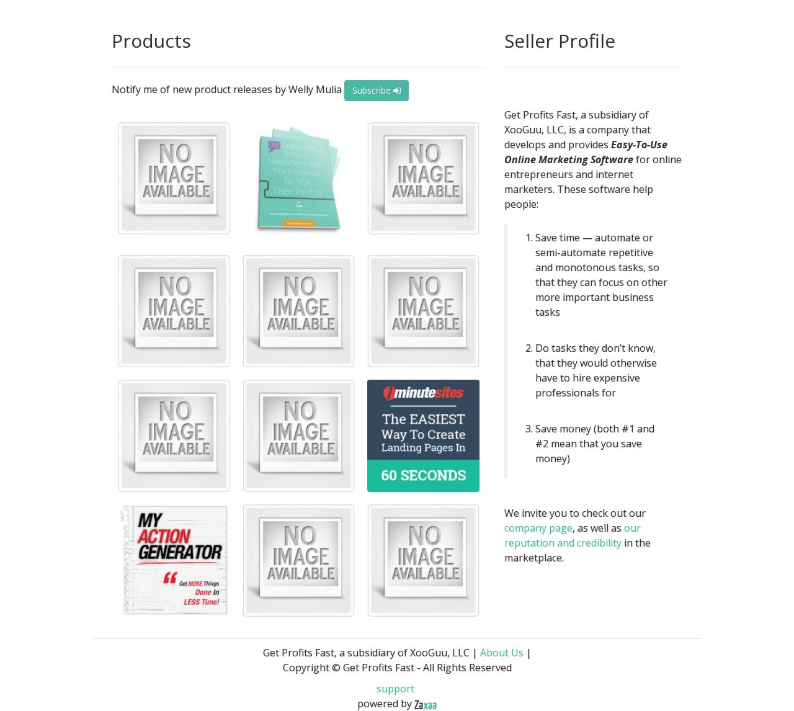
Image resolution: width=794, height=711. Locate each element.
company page (538, 528)
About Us (502, 653)
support (395, 688)
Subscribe (376, 90)
